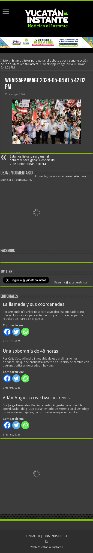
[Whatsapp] (25, 332)
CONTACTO (32, 536)
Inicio (4, 60)
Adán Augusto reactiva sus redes (36, 398)
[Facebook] (7, 332)
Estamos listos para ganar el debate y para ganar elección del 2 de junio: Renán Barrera (33, 159)
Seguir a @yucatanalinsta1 (71, 282)
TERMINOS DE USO (56, 536)
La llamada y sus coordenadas (33, 304)
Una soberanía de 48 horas (30, 351)
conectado (72, 176)
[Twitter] (16, 332)
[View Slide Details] (36, 213)
